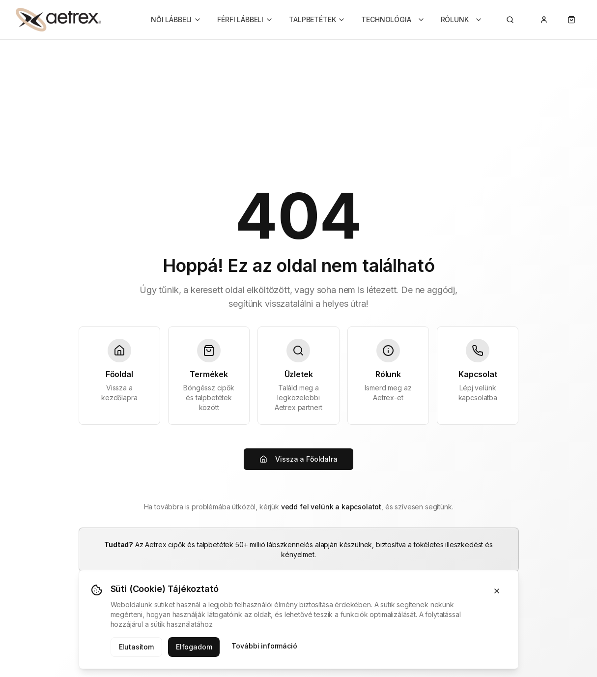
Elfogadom (194, 647)
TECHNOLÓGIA (393, 19)
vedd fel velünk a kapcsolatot (331, 506)
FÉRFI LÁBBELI (245, 19)
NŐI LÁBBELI (176, 19)
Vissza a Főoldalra (298, 459)
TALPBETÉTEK (317, 19)
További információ (264, 646)
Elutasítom (136, 647)
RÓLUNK (462, 19)
